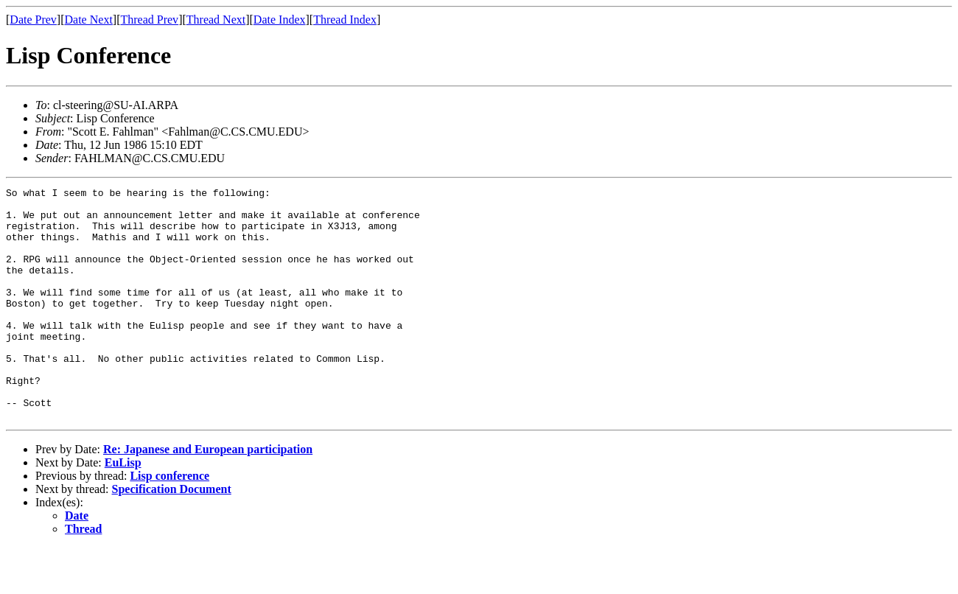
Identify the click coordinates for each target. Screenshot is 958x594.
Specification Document (171, 535)
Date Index (280, 19)
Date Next (89, 19)
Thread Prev (149, 19)
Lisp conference (169, 522)
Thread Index (345, 19)
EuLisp (123, 509)
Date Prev (33, 19)
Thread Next (215, 19)
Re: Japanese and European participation (207, 495)
